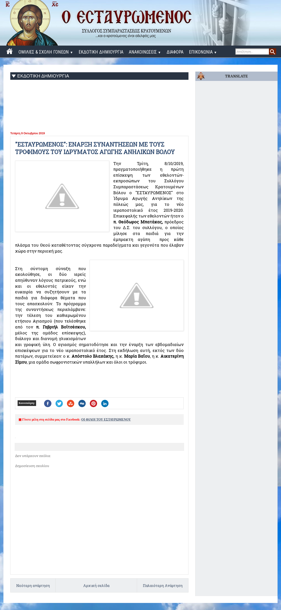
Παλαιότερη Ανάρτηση (163, 585)
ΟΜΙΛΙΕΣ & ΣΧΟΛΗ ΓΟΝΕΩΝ (46, 52)
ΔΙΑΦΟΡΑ (175, 52)
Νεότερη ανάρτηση (33, 585)
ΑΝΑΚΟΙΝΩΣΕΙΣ (145, 52)
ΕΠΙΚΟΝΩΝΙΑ (203, 52)
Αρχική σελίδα (96, 585)
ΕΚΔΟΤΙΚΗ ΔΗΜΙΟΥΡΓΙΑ (101, 52)
